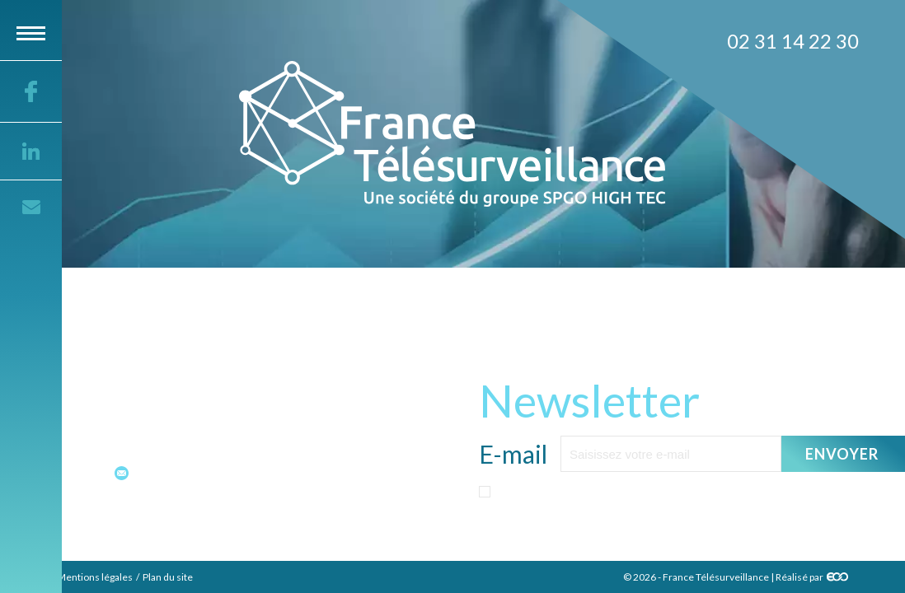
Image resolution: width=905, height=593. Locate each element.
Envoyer (842, 454)
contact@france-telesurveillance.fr (231, 472)
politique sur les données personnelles (695, 524)
